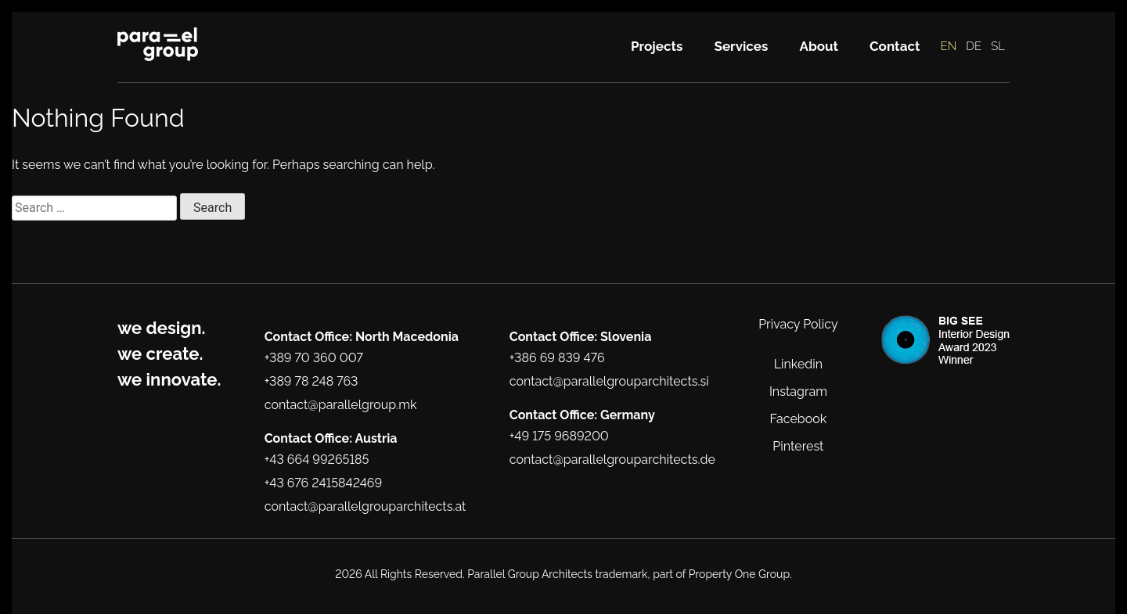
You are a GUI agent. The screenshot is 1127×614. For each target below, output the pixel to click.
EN (949, 46)
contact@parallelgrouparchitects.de (612, 459)
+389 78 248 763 (311, 381)
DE (973, 46)
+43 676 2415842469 (323, 483)
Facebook (798, 418)
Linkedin (798, 364)
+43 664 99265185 (317, 459)
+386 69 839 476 (557, 357)
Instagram (798, 391)
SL (998, 46)
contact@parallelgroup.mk (341, 404)
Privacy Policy (798, 324)
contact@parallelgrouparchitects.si (609, 381)
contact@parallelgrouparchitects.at (365, 506)
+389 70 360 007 (314, 357)
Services (742, 46)
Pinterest (797, 446)
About (818, 46)
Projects (657, 46)
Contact (895, 46)
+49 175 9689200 (559, 436)
